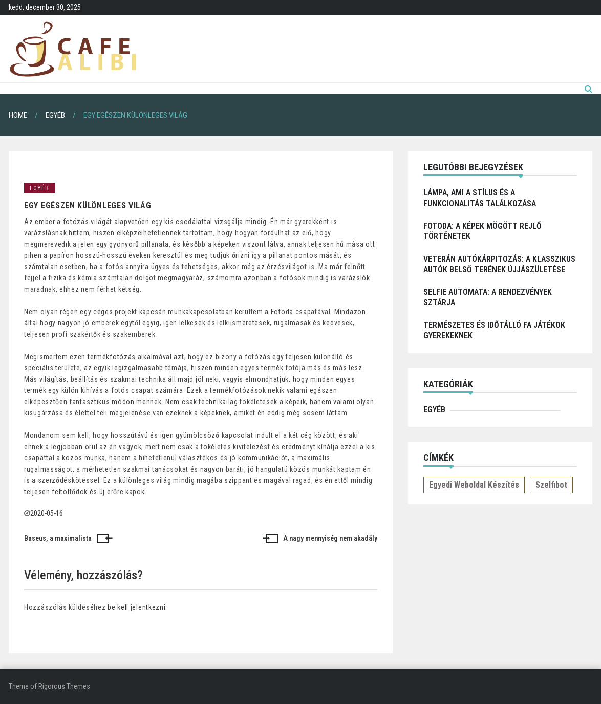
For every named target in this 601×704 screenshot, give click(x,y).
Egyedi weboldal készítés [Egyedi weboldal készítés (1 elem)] (474, 485)
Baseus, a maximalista (58, 538)
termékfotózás (112, 357)
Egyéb (39, 188)
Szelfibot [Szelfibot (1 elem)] (551, 485)
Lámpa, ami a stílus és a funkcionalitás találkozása (479, 198)
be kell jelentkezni (136, 607)
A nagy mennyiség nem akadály (330, 538)
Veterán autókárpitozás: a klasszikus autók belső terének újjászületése (499, 264)
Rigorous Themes (64, 686)
